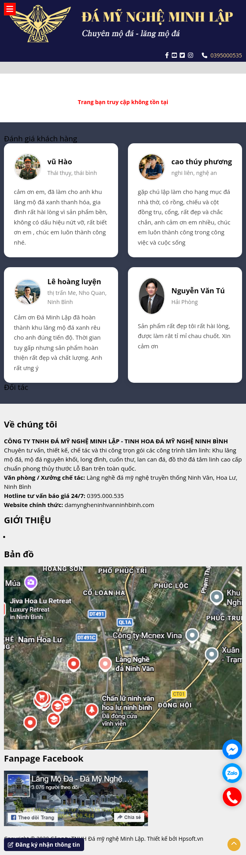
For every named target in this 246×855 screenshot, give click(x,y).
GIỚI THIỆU (27, 520)
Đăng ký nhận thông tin (44, 844)
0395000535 (222, 55)
